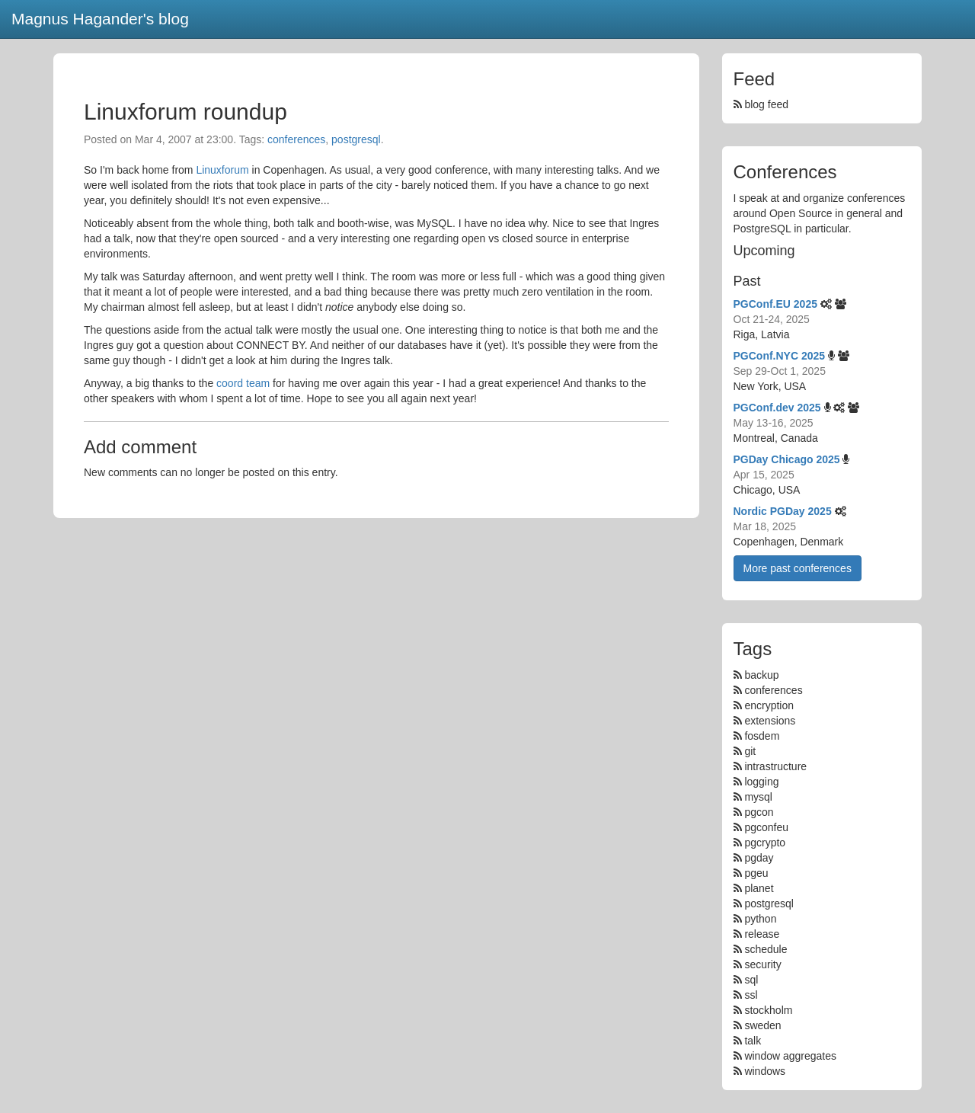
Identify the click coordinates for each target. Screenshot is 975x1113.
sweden (762, 1025)
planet (758, 888)
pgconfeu (766, 827)
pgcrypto (764, 842)
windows (764, 1071)
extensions (769, 721)
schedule (765, 949)
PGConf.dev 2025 (777, 407)
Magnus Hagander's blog (100, 18)
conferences (296, 139)
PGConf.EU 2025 (775, 304)
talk (752, 1041)
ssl (750, 995)
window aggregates (790, 1056)
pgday (758, 858)
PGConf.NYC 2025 (780, 356)
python (760, 919)
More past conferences (797, 568)
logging (761, 782)
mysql (758, 797)
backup (761, 675)
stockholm (768, 1010)
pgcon (758, 812)
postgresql (356, 139)
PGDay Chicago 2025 (787, 459)
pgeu (756, 873)
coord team (243, 383)
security (762, 964)
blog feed (761, 104)
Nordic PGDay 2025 (783, 511)
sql (751, 980)
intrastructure (775, 766)
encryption (769, 705)
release (761, 934)
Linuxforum (222, 170)
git (750, 751)
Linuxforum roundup (185, 111)
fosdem (761, 736)
